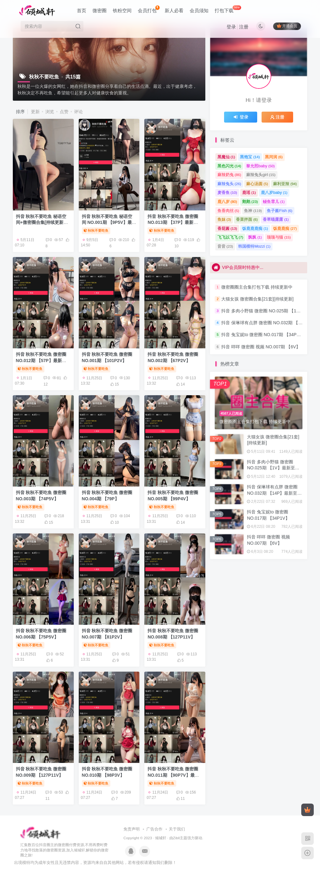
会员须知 (199, 10)
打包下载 (228, 9)
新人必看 (174, 10)
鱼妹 (224, 219)
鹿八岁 (227, 201)
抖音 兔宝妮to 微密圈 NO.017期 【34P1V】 (263, 334)
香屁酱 (227, 228)
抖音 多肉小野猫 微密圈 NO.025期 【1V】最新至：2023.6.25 (273, 468)
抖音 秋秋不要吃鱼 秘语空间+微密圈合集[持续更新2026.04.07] (41, 222)
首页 (81, 10)
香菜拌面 (247, 219)
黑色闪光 (229, 166)
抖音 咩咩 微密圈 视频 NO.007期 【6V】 (260, 346)
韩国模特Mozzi (254, 246)
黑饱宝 (250, 156)
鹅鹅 (250, 201)
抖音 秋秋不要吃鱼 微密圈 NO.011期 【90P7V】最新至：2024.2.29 (173, 775)
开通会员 (287, 25)
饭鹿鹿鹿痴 (255, 228)
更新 (35, 111)
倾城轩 (160, 838)
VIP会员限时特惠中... (237, 267)
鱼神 (253, 210)
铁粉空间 (122, 10)
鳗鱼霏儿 (274, 201)
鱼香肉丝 (228, 210)
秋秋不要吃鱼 (96, 230)
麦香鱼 (227, 192)
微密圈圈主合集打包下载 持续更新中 (256, 287)
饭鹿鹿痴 (285, 228)
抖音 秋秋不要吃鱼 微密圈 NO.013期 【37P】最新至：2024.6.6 (173, 222)
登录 (231, 26)
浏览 (49, 111)
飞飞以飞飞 (230, 237)
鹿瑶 (249, 192)
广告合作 (154, 829)
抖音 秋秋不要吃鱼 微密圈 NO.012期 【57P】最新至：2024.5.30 (41, 360)
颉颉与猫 (279, 237)
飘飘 (255, 237)
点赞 (64, 111)
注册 (243, 26)
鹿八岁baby (274, 192)
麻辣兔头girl (260, 174)
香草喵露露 (276, 219)
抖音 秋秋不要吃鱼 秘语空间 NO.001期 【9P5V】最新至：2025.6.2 (109, 222)
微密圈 (99, 10)
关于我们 (177, 829)
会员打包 (148, 9)
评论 (78, 111)
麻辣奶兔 (229, 174)
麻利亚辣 (285, 183)
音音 (225, 246)
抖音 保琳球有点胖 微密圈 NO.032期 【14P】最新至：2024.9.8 (274, 493)
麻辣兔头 (229, 183)
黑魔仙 (226, 156)
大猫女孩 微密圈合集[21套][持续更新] (257, 298)
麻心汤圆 (257, 183)
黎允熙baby (260, 166)
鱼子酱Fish (279, 210)
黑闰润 (274, 156)
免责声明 (131, 829)
